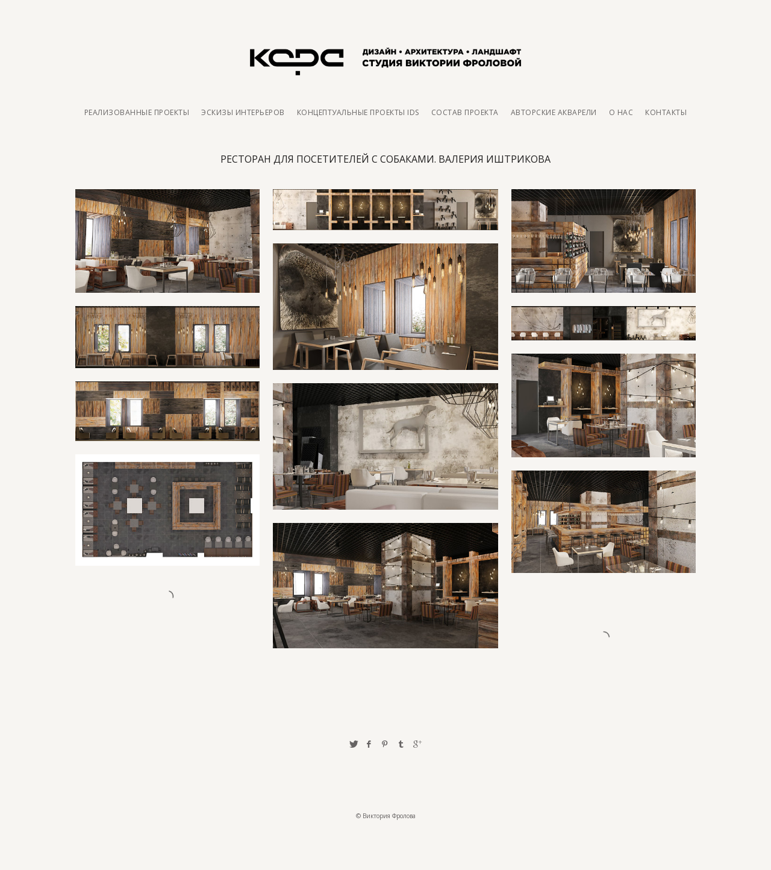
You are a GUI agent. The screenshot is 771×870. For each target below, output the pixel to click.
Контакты (666, 112)
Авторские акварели (554, 112)
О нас (621, 112)
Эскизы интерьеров (243, 112)
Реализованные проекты (137, 112)
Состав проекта (465, 112)
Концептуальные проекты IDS (358, 112)
